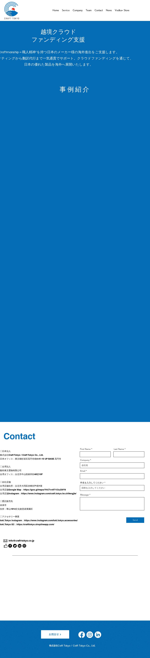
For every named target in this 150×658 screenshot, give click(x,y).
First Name (85, 449)
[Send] (135, 520)
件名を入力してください (92, 483)
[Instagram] (24, 546)
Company (84, 460)
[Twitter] (15, 546)
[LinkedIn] (19, 546)
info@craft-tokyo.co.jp (21, 540)
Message (84, 495)
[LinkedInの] (98, 634)
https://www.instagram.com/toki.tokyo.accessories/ (51, 520)
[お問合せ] (55, 634)
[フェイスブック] (81, 634)
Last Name (119, 449)
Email (82, 471)
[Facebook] (10, 546)
